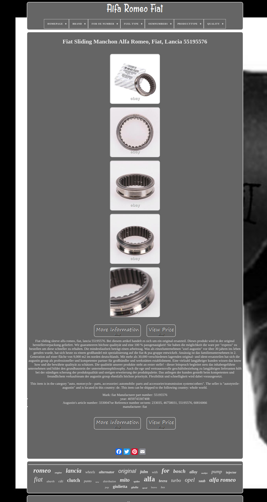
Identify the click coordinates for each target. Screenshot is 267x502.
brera (163, 481)
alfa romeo (222, 479)
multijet (204, 473)
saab (202, 481)
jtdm (144, 471)
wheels (90, 472)
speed (144, 488)
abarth (51, 481)
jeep (107, 487)
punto (88, 481)
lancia (73, 470)
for (165, 470)
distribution (109, 481)
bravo (154, 487)
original (127, 471)
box (163, 487)
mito (125, 480)
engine (58, 472)
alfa (149, 479)
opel (190, 480)
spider (137, 481)
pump (216, 471)
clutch (73, 480)
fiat (38, 479)
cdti (61, 481)
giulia (134, 487)
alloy (193, 472)
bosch (179, 471)
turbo (176, 480)
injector (231, 472)
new (97, 482)
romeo (42, 470)
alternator (106, 472)
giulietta (120, 486)
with (155, 472)
